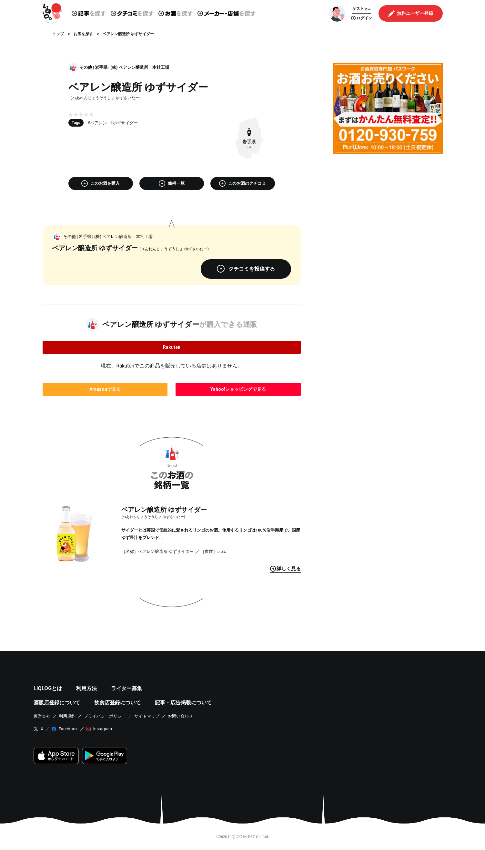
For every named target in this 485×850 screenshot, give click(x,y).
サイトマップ (146, 716)
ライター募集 (126, 688)
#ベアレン (97, 122)
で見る (105, 389)
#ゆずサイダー (124, 122)
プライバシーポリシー (105, 716)
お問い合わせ (180, 716)
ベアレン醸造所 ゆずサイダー (164, 509)
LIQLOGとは (48, 688)
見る (285, 569)
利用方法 (86, 688)
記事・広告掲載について (183, 703)
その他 (85, 67)
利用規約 (67, 716)
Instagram (102, 728)
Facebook (68, 728)
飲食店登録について (117, 703)
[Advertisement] (388, 204)
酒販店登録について (57, 703)
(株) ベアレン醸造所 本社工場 (139, 67)
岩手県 (101, 67)
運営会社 (42, 716)
